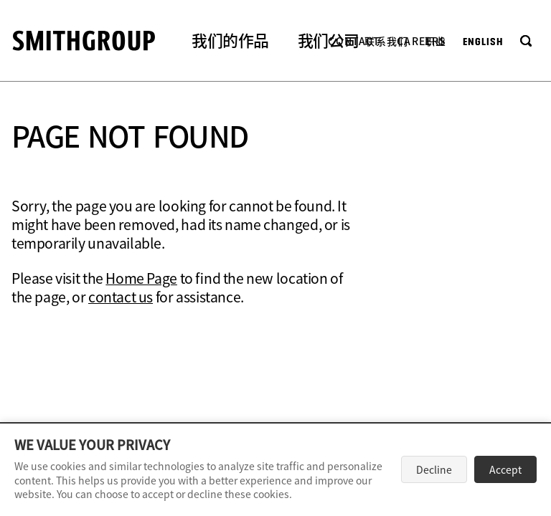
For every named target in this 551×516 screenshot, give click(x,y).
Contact (354, 41)
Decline (434, 469)
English (483, 42)
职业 (435, 41)
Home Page (141, 277)
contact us (120, 296)
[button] (230, 42)
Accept (505, 469)
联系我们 (386, 41)
